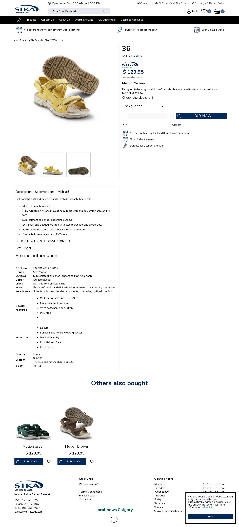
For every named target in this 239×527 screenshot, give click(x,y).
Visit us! (63, 192)
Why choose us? (88, 484)
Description (24, 192)
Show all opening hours (168, 511)
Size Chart (23, 248)
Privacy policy (87, 495)
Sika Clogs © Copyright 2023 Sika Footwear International (47, 520)
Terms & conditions (90, 492)
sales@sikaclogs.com (30, 512)
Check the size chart (137, 97)
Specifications (44, 192)
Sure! (210, 514)
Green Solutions (92, 520)
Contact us (85, 499)
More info (207, 507)
